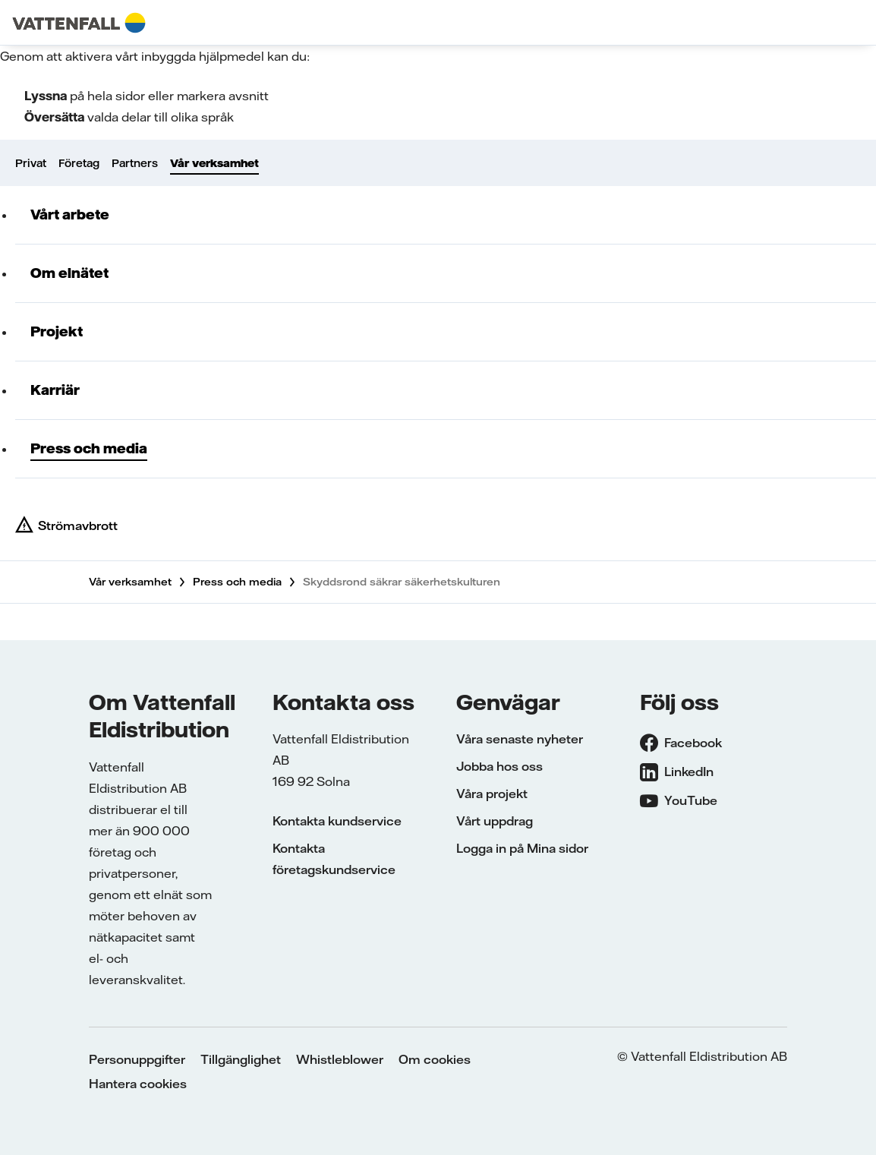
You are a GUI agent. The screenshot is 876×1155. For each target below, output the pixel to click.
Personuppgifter (137, 1059)
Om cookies (435, 1059)
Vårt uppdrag (494, 820)
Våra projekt (492, 793)
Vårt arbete (69, 214)
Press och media (88, 448)
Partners (135, 163)
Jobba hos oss (499, 766)
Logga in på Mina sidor (522, 848)
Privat (30, 163)
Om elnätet (69, 273)
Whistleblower (339, 1059)
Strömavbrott (78, 525)
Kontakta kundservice (337, 820)
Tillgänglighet (240, 1059)
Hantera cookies (138, 1083)
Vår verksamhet (214, 163)
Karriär (55, 390)
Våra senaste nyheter (519, 738)
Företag (78, 163)
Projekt (56, 331)
